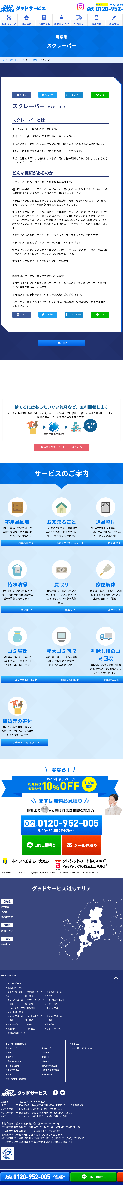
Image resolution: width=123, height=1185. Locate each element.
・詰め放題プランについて (81, 1048)
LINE (102, 94)
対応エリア (46, 1048)
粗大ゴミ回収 (51, 1008)
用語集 (8, 1074)
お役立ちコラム (12, 1070)
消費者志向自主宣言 (50, 1070)
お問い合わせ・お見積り (16, 1078)
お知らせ (45, 1056)
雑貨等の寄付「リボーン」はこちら (61, 447)
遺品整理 (49, 1024)
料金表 (8, 1052)
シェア (23, 94)
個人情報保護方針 (49, 1065)
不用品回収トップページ (17, 987)
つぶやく (49, 94)
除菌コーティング (53, 1028)
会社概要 (45, 1052)
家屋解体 (10, 1028)
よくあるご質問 (12, 1065)
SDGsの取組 (47, 1074)
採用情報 (45, 1061)
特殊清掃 (30, 1008)
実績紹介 (9, 1056)
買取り (29, 1024)
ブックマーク (75, 94)
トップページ (11, 1048)
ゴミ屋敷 (30, 1028)
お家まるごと (12, 1024)
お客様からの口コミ (14, 1061)
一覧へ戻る (61, 343)
